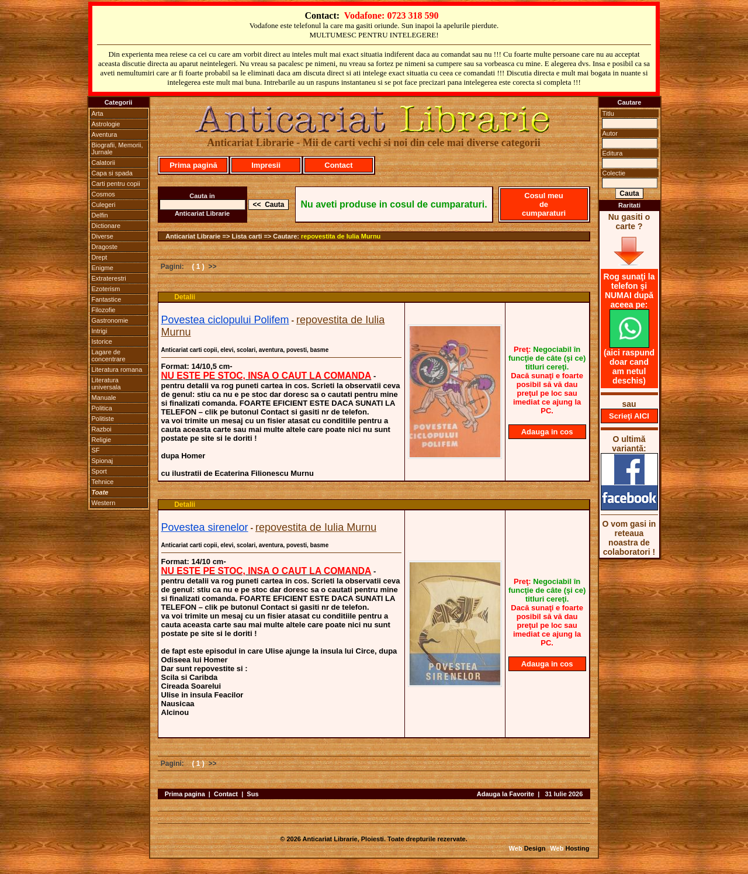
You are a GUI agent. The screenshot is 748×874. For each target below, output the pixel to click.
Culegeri (104, 204)
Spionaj (102, 460)
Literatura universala (106, 383)
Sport (99, 471)
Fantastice (107, 299)
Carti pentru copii (116, 183)
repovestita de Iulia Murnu (340, 236)
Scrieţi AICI (629, 416)
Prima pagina (185, 793)
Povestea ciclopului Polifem (225, 320)
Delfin (100, 215)
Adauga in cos (547, 431)
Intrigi (100, 330)
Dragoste (105, 246)
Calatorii (103, 162)
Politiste (103, 418)
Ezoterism (106, 288)
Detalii (184, 297)
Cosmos (103, 194)
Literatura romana (117, 369)
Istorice (102, 341)
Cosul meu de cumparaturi (544, 204)
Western (104, 502)
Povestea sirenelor (204, 527)
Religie (102, 439)
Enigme (102, 267)
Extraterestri (109, 278)
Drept (100, 257)
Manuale (104, 397)
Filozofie (104, 309)
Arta (97, 113)
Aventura (104, 134)
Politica (102, 408)
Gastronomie (110, 320)
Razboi (102, 429)
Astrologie (106, 123)
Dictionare (106, 225)
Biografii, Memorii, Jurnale (117, 148)
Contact (338, 165)
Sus (252, 793)
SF (96, 450)
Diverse (102, 236)
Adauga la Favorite (505, 793)
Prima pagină (193, 165)
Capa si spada (112, 173)
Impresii (265, 165)
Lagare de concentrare (109, 355)
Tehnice (103, 481)
